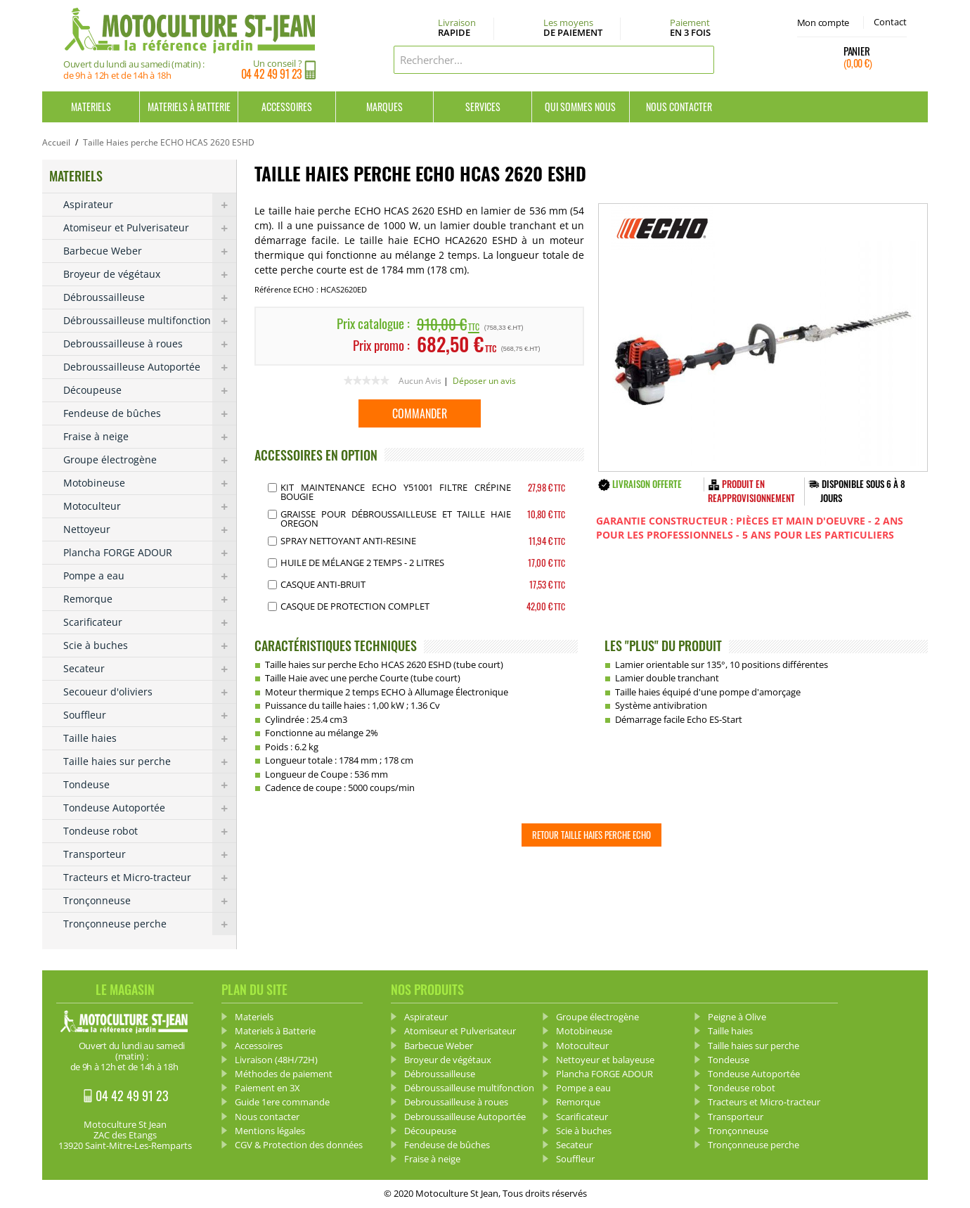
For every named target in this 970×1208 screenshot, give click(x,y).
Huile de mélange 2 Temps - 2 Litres (362, 562)
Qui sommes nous (580, 106)
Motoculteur (149, 506)
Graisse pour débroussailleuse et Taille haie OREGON (395, 518)
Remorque (149, 599)
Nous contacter (679, 106)
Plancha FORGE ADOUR (149, 552)
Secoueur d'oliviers (149, 692)
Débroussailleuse (149, 297)
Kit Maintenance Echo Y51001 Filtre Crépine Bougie (395, 492)
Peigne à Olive (737, 1016)
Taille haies (149, 738)
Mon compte (823, 22)
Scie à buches (149, 645)
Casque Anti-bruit (323, 584)
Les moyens (572, 28)
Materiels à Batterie (189, 106)
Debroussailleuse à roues (149, 344)
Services (482, 106)
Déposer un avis (484, 381)
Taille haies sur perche (149, 761)
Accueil (56, 142)
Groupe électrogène (149, 460)
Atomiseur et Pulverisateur (149, 228)
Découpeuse (149, 390)
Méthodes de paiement (283, 1073)
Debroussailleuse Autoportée (149, 367)
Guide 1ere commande (282, 1101)
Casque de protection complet (354, 606)
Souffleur (149, 715)
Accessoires (286, 106)
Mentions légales (270, 1130)
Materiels (91, 106)
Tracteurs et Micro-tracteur (149, 877)
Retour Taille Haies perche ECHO (591, 835)
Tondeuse (149, 784)
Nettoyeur (149, 529)
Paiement (690, 27)
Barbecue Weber (149, 251)
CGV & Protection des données (299, 1144)
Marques (384, 106)
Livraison (457, 28)
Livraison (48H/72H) (276, 1059)
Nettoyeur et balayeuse (605, 1059)
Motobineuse (149, 483)
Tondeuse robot (149, 831)
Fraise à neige (149, 436)
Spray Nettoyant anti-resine (348, 540)
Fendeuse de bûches (149, 413)
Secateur (149, 668)
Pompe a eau (149, 576)
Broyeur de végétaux (149, 274)
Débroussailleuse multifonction (149, 320)
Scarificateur (149, 622)
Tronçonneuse (149, 900)
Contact (890, 21)
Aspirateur (149, 204)
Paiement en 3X (267, 1087)
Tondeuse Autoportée (149, 808)
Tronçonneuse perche (149, 924)
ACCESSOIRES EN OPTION (315, 455)
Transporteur (149, 854)
